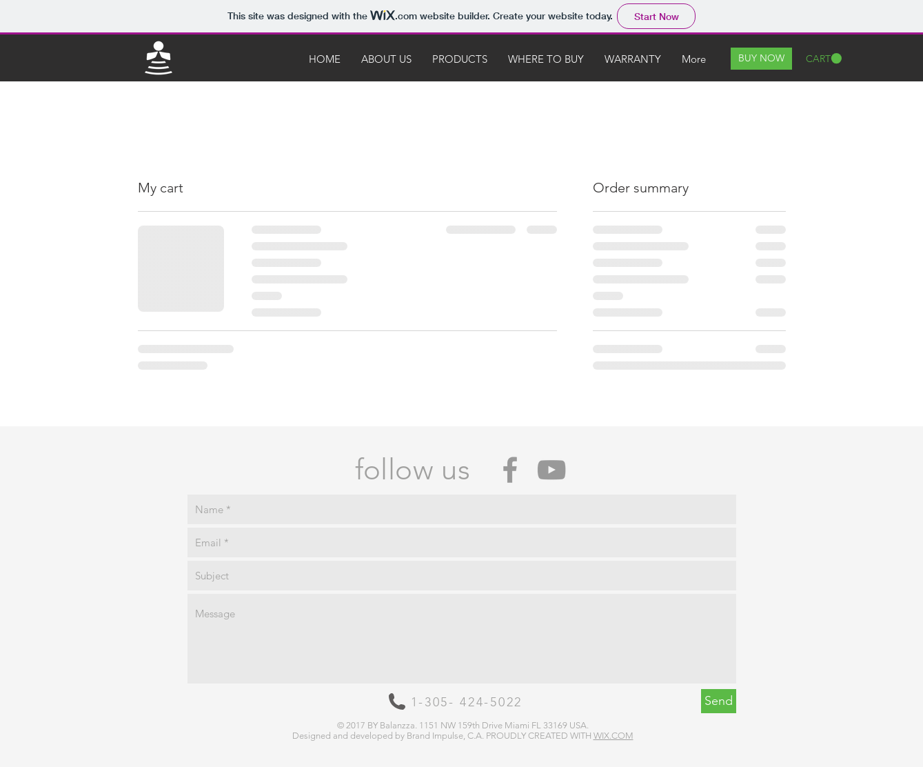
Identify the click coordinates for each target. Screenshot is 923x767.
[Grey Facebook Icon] (510, 469)
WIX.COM (613, 735)
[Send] (718, 701)
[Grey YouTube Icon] (551, 469)
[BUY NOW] (761, 59)
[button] (824, 58)
